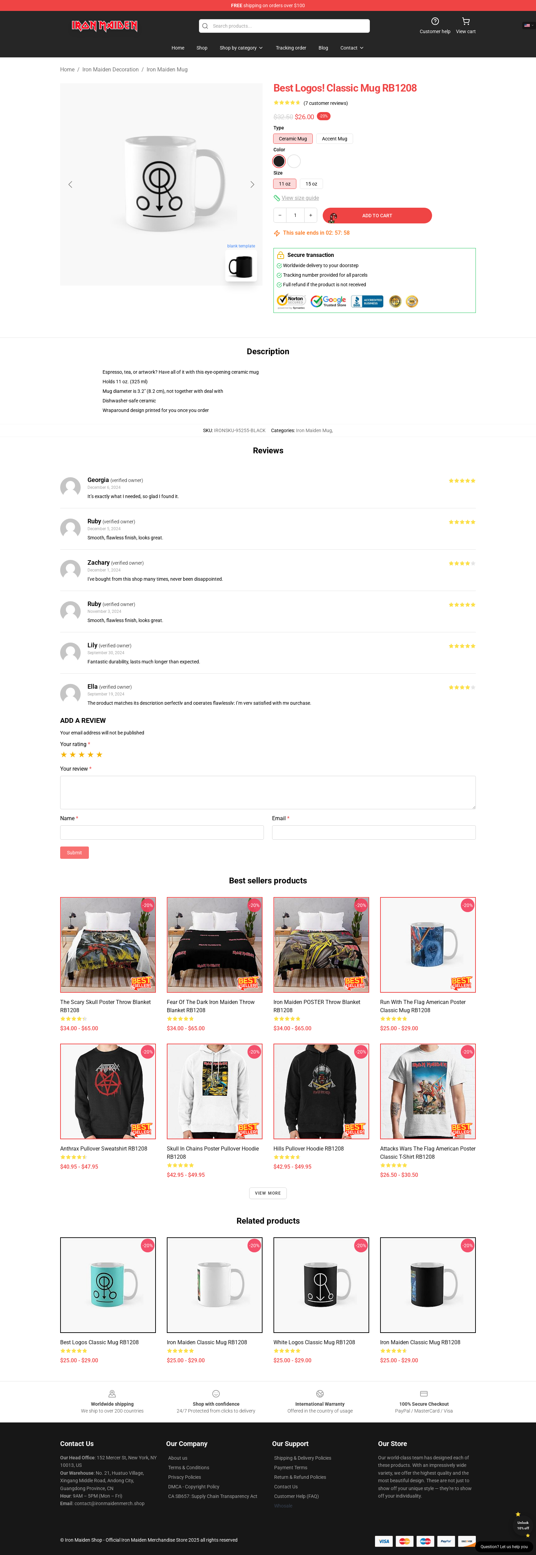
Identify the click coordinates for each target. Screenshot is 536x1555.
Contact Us (286, 1486)
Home (67, 69)
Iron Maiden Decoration (110, 69)
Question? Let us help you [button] (504, 1546)
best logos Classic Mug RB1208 (99, 1342)
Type (278, 127)
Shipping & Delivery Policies (302, 1458)
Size (278, 173)
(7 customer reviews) (326, 103)
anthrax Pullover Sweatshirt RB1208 (103, 1148)
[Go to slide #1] (143, 302)
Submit (74, 852)
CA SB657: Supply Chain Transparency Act (212, 1496)
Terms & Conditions (188, 1467)
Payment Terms (290, 1467)
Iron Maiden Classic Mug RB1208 (207, 1342)
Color (279, 149)
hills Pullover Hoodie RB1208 (308, 1148)
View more (268, 1193)
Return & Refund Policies (300, 1477)
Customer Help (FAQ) (296, 1496)
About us (177, 1458)
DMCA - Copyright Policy (193, 1486)
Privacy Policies (184, 1477)
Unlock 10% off (523, 1525)
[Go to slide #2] (179, 302)
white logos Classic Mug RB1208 (314, 1342)
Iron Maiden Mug (167, 69)
